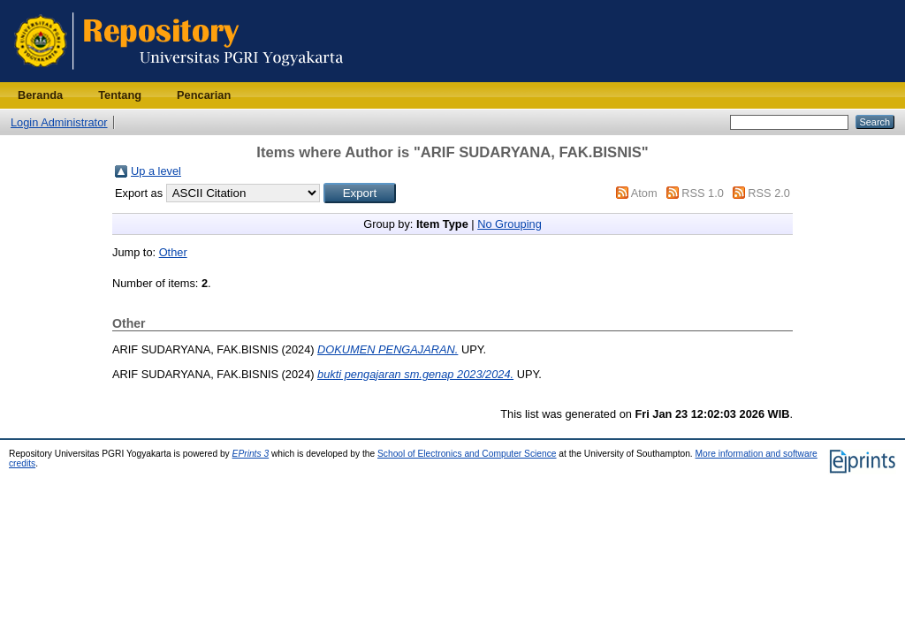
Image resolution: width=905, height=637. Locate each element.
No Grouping (509, 224)
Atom (644, 193)
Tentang (119, 95)
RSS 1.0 (702, 193)
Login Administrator (59, 122)
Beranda (40, 95)
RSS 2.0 (769, 193)
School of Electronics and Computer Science (467, 454)
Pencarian (204, 95)
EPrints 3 (251, 454)
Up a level (156, 171)
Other (173, 252)
